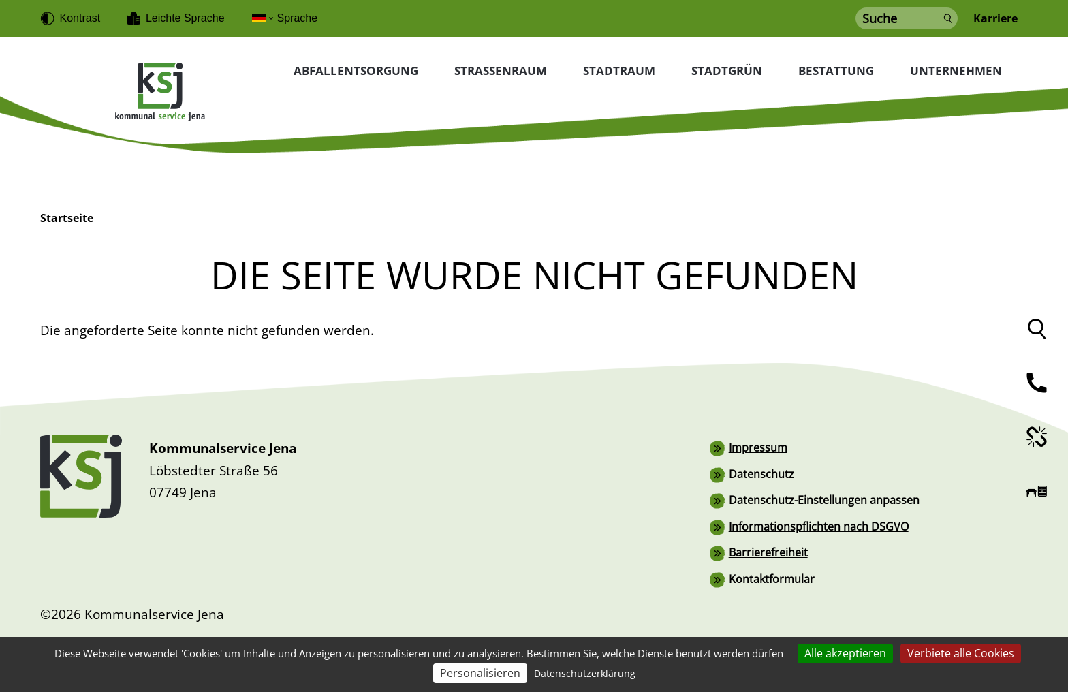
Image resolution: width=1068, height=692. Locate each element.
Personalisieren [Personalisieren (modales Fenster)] (480, 672)
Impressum (758, 447)
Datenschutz (761, 473)
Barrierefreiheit (768, 551)
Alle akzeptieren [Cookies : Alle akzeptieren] (845, 653)
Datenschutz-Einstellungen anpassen (824, 499)
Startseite (66, 217)
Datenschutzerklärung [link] (584, 673)
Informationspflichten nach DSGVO (819, 525)
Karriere (995, 19)
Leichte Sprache (185, 18)
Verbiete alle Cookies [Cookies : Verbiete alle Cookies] (960, 653)
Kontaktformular (772, 576)
